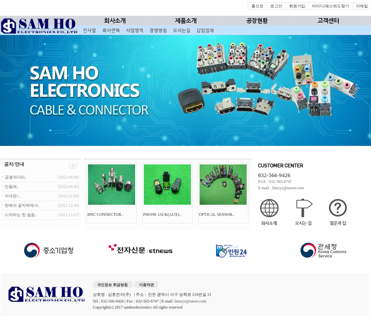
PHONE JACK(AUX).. (162, 214)
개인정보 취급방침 (112, 285)
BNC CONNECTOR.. (105, 214)
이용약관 (146, 285)
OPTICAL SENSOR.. (217, 214)
